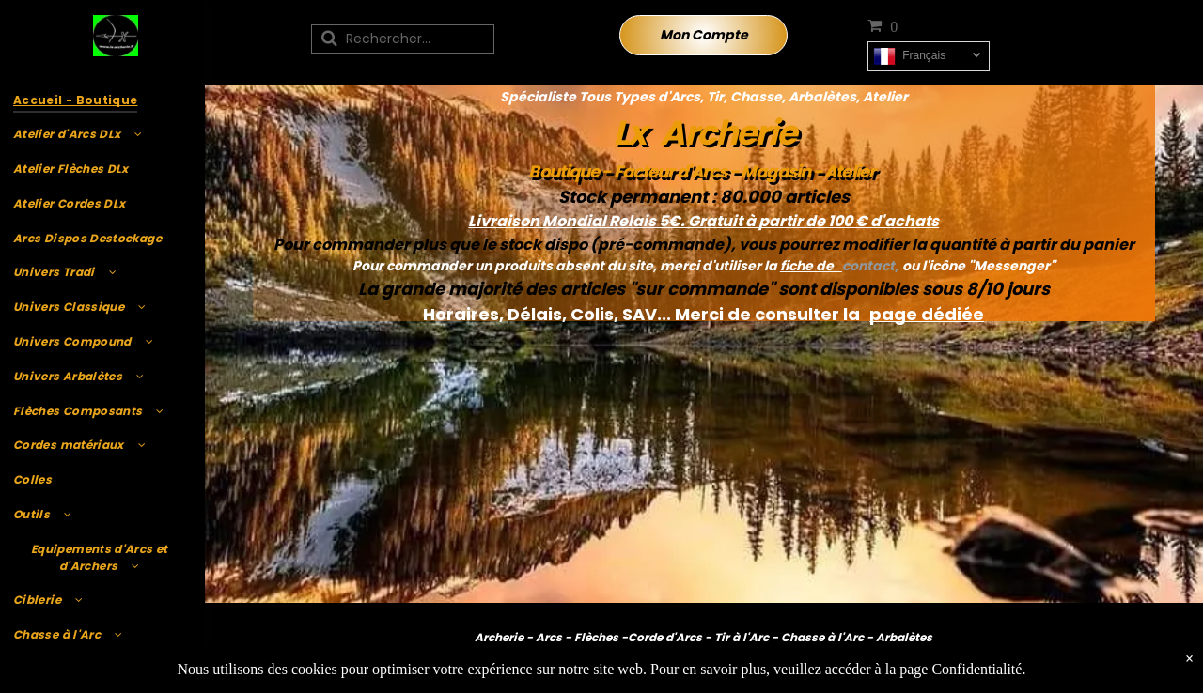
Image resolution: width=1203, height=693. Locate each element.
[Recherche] (402, 39)
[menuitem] (99, 100)
